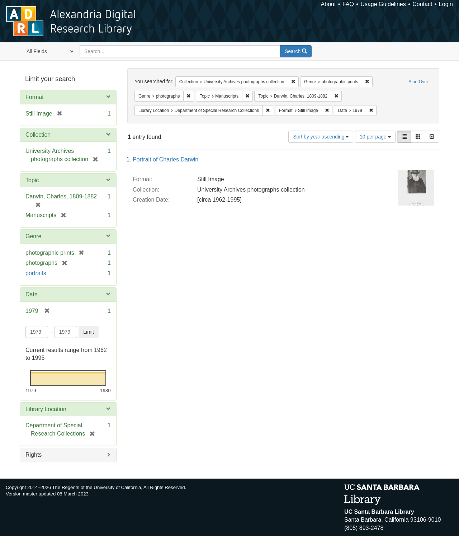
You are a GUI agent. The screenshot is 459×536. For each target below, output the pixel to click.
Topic (32, 180)
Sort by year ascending (321, 137)
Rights (33, 455)
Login (446, 4)
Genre (33, 236)
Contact (422, 4)
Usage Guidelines (383, 4)
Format (34, 97)
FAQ (348, 4)
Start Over (418, 81)
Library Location (45, 409)
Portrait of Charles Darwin (165, 159)
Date (31, 294)
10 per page (375, 137)
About (328, 4)
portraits (35, 273)
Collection (38, 135)
